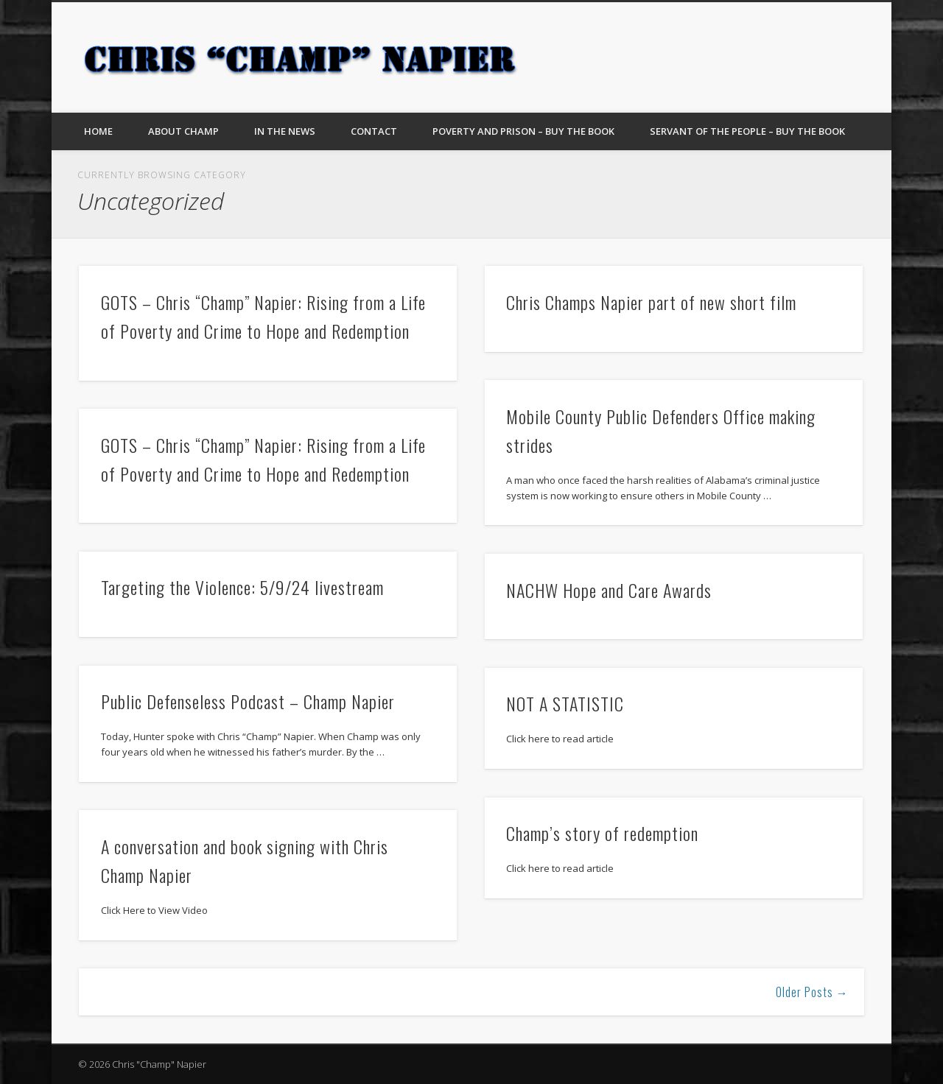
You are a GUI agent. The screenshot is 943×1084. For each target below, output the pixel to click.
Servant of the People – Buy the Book (747, 131)
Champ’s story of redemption (602, 833)
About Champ (183, 131)
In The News (284, 131)
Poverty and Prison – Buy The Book (523, 131)
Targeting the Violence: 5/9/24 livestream (242, 587)
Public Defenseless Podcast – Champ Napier (248, 701)
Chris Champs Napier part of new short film (651, 302)
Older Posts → (812, 992)
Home (98, 131)
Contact (374, 131)
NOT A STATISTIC (565, 703)
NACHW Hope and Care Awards (609, 590)
